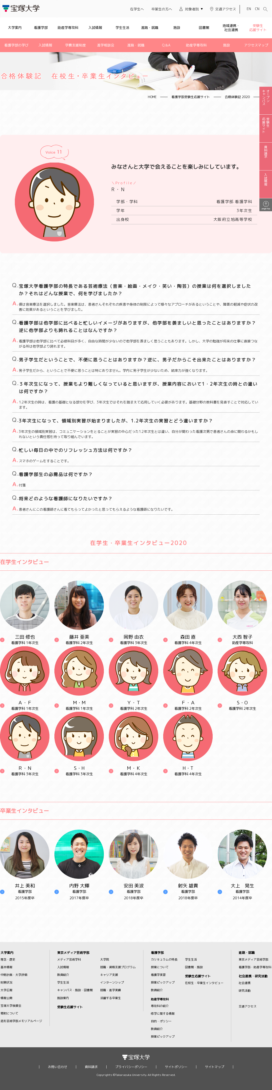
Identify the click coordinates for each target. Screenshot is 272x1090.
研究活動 (244, 990)
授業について (160, 967)
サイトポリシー (176, 1067)
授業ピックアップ (163, 982)
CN (257, 8)
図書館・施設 (194, 967)
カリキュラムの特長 (164, 959)
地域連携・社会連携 (231, 27)
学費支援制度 (75, 45)
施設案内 (63, 998)
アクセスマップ (256, 45)
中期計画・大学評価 (13, 975)
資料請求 (91, 1067)
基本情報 (6, 967)
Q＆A (166, 45)
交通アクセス (225, 9)
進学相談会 (105, 45)
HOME (152, 97)
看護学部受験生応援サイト (190, 97)
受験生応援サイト (258, 27)
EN (249, 8)
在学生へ (137, 9)
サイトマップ (214, 1067)
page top (266, 208)
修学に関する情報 (163, 1013)
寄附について (9, 1013)
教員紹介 (63, 975)
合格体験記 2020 (237, 97)
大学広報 (6, 990)
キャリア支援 (109, 975)
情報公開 (6, 998)
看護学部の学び (16, 45)
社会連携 (244, 983)
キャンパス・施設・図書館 (75, 990)
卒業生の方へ (161, 9)
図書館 (204, 27)
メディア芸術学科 (69, 959)
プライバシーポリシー (131, 1067)
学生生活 (122, 27)
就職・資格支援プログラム (118, 967)
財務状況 (6, 982)
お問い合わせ (57, 1067)
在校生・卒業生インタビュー (204, 983)
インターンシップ (112, 982)
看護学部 (41, 27)
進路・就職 (149, 27)
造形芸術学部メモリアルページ (21, 1021)
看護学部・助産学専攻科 (255, 967)
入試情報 (95, 27)
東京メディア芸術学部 (73, 952)
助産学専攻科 (68, 27)
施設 (176, 27)
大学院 (104, 959)
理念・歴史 (7, 959)
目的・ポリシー (161, 1021)
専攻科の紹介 (160, 1006)
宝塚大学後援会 (10, 1006)
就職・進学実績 (110, 990)
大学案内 (15, 27)
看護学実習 (158, 975)
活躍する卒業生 (110, 998)
